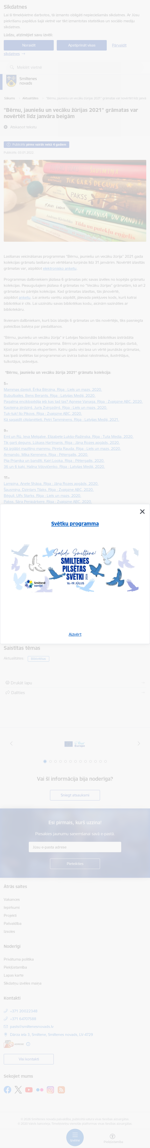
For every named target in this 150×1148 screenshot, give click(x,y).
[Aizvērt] (142, 511)
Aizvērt (75, 634)
